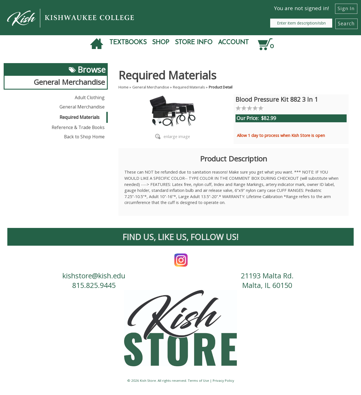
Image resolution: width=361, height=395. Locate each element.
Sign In (346, 8)
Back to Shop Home (84, 137)
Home (123, 87)
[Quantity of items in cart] (279, 43)
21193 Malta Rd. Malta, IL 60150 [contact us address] (267, 280)
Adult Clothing (90, 97)
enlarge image (177, 136)
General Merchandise (82, 107)
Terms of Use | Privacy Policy (211, 380)
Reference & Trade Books (78, 127)
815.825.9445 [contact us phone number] (94, 285)
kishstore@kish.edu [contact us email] (93, 275)
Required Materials (80, 117)
